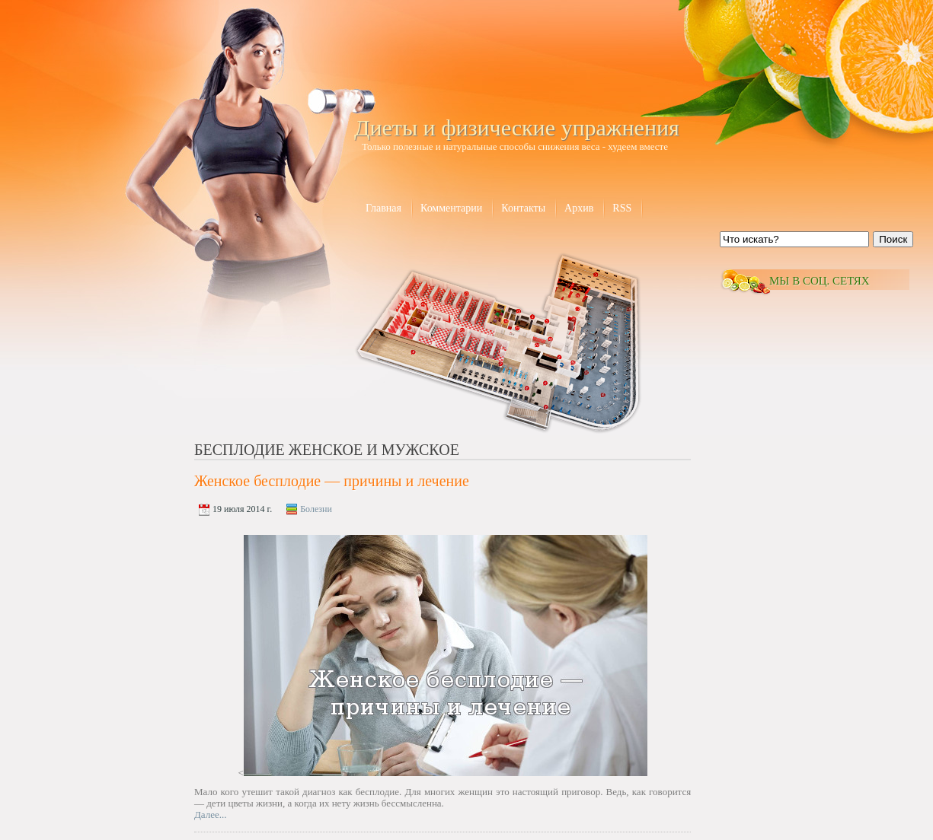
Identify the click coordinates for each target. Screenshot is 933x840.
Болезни (316, 509)
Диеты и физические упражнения (516, 127)
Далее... (210, 814)
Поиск (893, 239)
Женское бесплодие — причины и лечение (331, 481)
